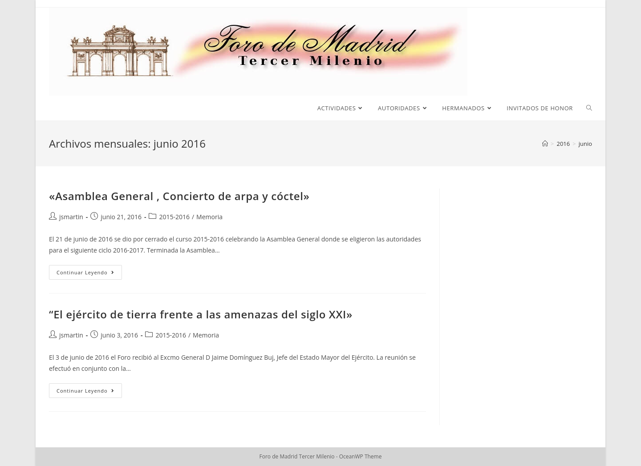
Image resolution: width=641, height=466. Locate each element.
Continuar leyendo (89, 274)
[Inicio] (545, 144)
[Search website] (589, 108)
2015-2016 (174, 217)
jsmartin (71, 217)
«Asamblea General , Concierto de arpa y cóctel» (179, 196)
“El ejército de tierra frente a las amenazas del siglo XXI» (201, 314)
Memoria (209, 217)
